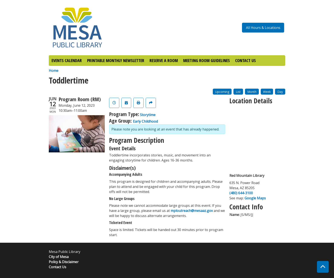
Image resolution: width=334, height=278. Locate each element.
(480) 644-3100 (241, 193)
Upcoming (222, 92)
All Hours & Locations (263, 27)
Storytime (147, 114)
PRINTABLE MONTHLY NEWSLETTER (115, 60)
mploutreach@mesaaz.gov (192, 210)
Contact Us (57, 267)
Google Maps (255, 198)
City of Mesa (59, 256)
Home (53, 70)
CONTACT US (245, 60)
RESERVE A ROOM (164, 60)
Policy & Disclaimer (64, 262)
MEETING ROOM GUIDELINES (206, 60)
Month (251, 92)
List (238, 92)
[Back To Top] (323, 267)
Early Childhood (145, 121)
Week (267, 92)
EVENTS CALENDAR (67, 60)
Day (280, 92)
